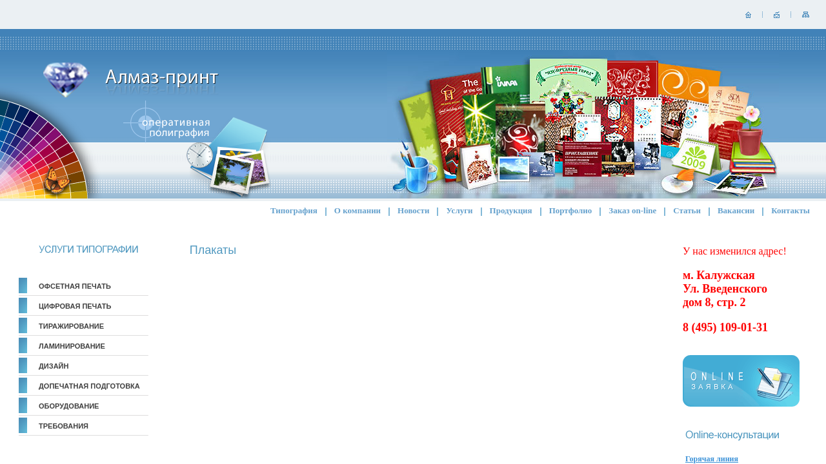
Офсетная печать (75, 286)
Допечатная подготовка (89, 386)
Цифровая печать (75, 306)
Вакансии (736, 210)
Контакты (790, 210)
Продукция (511, 210)
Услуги (459, 210)
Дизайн (53, 366)
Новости (413, 210)
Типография (293, 210)
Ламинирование (72, 346)
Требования (63, 426)
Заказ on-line (632, 210)
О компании (357, 210)
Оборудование (69, 406)
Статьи (687, 210)
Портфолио (570, 210)
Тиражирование (71, 326)
